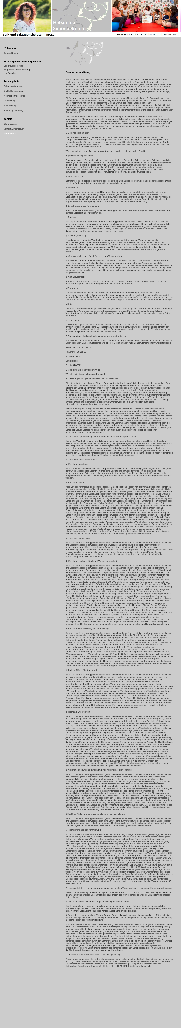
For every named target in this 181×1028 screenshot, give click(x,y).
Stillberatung (9, 101)
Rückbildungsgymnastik (15, 91)
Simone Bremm (11, 53)
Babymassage (10, 105)
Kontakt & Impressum (14, 129)
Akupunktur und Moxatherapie (18, 69)
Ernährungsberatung (13, 110)
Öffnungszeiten (11, 124)
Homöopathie (10, 73)
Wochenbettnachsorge (14, 96)
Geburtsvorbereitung (13, 66)
